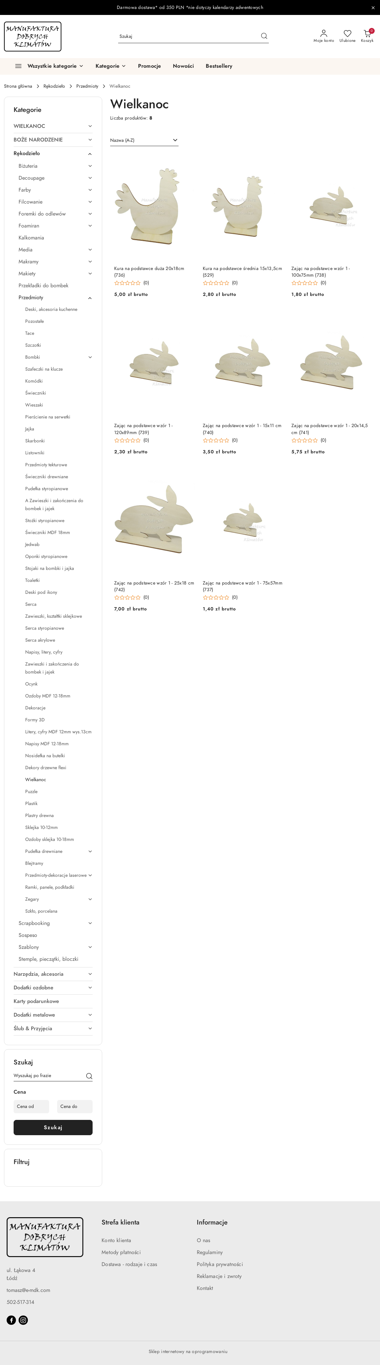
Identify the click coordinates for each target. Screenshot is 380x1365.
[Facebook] (11, 1320)
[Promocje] (149, 66)
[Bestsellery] (219, 66)
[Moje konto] (324, 36)
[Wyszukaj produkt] (193, 36)
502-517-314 (20, 1302)
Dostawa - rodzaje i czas (129, 1264)
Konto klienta (116, 1240)
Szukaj (53, 1127)
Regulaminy (210, 1252)
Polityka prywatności (220, 1264)
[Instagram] (23, 1320)
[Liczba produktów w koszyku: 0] (367, 36)
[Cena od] (31, 1106)
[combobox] (144, 140)
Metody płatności (121, 1252)
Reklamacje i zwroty (219, 1276)
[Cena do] (75, 1106)
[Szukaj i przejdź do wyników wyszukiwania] (264, 37)
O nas (203, 1240)
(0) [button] (146, 283)
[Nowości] (183, 66)
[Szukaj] (89, 1077)
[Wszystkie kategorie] (46, 66)
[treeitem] (53, 126)
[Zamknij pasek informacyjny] (373, 8)
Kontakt (205, 1288)
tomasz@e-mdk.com (28, 1290)
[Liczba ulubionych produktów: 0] (347, 36)
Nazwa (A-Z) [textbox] (122, 140)
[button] (111, 66)
